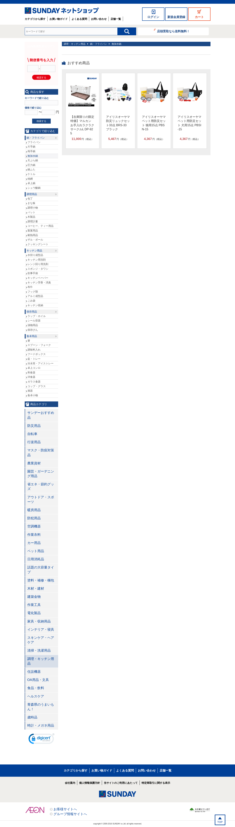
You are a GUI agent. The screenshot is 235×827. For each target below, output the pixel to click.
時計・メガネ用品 (40, 725)
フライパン (33, 142)
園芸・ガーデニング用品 (40, 474)
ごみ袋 (31, 300)
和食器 (31, 372)
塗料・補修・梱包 (40, 580)
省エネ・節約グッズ (40, 486)
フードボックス (36, 354)
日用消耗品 (35, 559)
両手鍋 (31, 151)
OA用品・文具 (38, 680)
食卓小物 (32, 395)
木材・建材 (35, 588)
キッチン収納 (35, 305)
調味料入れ (33, 349)
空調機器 (34, 526)
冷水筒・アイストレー (40, 363)
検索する (41, 121)
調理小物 (32, 207)
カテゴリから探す (35, 18)
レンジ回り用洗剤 (37, 264)
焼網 (30, 178)
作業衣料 (34, 535)
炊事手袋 (32, 273)
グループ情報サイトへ (70, 814)
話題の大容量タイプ (40, 570)
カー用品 (34, 543)
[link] (41, 739)
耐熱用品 (32, 235)
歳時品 (32, 717)
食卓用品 (32, 336)
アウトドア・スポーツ (40, 499)
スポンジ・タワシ (37, 268)
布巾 (30, 286)
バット (31, 212)
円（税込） (83, 139)
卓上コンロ (33, 367)
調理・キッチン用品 (74, 44)
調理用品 (32, 194)
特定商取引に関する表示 (156, 782)
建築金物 (34, 597)
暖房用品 (34, 510)
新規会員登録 (176, 17)
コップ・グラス (36, 386)
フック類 (32, 291)
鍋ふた (31, 169)
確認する (41, 77)
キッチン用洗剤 (36, 259)
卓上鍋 (31, 183)
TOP (220, 822)
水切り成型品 (35, 255)
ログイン (153, 17)
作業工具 (34, 605)
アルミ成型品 (35, 296)
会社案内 (70, 782)
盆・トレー (33, 358)
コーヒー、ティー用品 (40, 225)
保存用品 (32, 311)
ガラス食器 (33, 381)
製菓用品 (32, 230)
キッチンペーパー (37, 277)
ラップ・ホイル (36, 316)
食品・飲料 (35, 688)
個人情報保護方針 (89, 782)
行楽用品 (34, 442)
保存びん (32, 329)
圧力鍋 (31, 165)
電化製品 (34, 613)
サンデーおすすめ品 (40, 415)
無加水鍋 (116, 44)
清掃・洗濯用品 (39, 650)
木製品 (31, 216)
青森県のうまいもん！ (40, 707)
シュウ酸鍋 (33, 187)
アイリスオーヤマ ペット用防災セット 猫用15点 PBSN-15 (154, 123)
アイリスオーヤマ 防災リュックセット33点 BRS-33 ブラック (118, 123)
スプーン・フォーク (39, 345)
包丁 (30, 198)
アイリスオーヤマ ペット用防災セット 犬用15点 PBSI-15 (189, 123)
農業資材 (34, 463)
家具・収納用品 (39, 621)
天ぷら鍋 (32, 160)
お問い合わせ (99, 18)
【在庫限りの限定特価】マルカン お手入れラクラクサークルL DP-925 (82, 125)
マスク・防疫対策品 (40, 452)
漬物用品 (32, 325)
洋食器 (31, 376)
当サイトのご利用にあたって (121, 782)
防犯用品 (34, 518)
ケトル (31, 174)
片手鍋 (31, 146)
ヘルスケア (35, 696)
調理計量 (32, 221)
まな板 (31, 203)
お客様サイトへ (65, 809)
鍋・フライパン (98, 44)
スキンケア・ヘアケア (40, 640)
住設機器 (34, 672)
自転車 (32, 434)
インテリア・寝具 (40, 629)
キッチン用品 (34, 250)
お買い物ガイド (58, 18)
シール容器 (33, 320)
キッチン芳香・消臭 (39, 282)
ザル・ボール (35, 239)
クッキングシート (37, 244)
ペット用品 (35, 551)
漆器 (30, 390)
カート (199, 17)
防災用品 (34, 426)
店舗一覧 (116, 18)
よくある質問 (79, 18)
